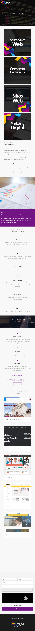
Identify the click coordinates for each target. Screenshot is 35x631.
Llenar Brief (17, 172)
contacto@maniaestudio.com (17, 618)
